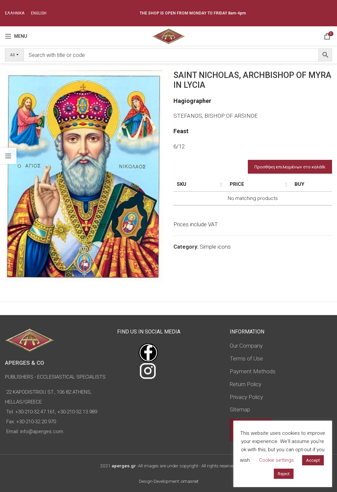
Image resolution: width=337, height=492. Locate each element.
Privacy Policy (246, 397)
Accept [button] (313, 460)
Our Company (246, 345)
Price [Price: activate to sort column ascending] (300, 184)
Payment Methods (252, 371)
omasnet (189, 481)
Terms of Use (246, 358)
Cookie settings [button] (276, 460)
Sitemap (240, 409)
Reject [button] (284, 473)
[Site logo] (168, 35)
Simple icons (215, 261)
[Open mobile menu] (16, 36)
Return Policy (245, 384)
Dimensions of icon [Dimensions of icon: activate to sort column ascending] (239, 187)
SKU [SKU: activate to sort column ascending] (181, 184)
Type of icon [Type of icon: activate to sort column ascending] (273, 191)
